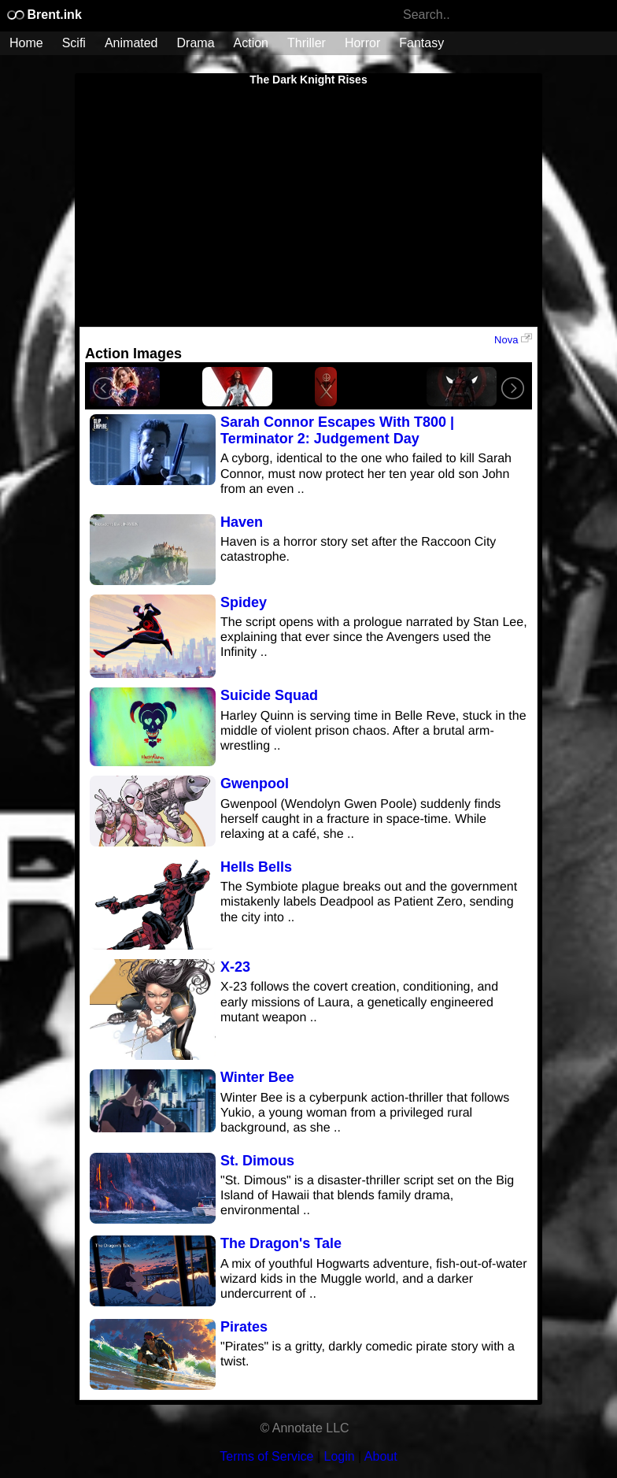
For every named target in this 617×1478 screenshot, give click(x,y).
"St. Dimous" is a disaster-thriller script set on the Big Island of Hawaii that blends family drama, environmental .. (367, 1195)
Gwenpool (254, 783)
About (380, 1456)
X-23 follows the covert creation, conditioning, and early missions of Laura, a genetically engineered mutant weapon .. (359, 1002)
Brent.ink (44, 14)
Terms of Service (266, 1456)
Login (339, 1456)
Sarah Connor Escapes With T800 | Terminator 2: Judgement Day (337, 430)
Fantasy (421, 43)
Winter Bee (257, 1077)
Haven (241, 522)
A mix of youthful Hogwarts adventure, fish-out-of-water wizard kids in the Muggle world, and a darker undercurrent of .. (373, 1279)
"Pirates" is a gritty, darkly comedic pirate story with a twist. (367, 1354)
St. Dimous (257, 1161)
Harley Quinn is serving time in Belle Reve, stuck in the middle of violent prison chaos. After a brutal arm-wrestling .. (373, 731)
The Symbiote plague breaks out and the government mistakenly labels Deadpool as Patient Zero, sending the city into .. (368, 902)
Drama (196, 43)
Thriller (306, 43)
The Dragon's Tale (281, 1243)
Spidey (243, 602)
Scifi (74, 43)
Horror (362, 43)
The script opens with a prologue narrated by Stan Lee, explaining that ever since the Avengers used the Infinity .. (373, 637)
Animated (131, 43)
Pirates (244, 1327)
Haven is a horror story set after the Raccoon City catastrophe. (358, 549)
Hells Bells (256, 867)
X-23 (235, 967)
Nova (513, 339)
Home (26, 43)
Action (251, 43)
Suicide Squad (269, 695)
